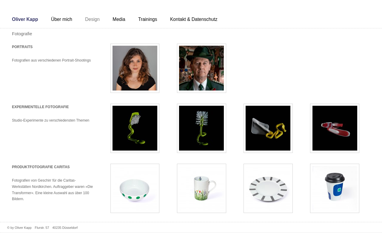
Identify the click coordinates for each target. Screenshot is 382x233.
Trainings (147, 19)
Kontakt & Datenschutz (194, 19)
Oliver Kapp (25, 19)
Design (92, 19)
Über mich (61, 19)
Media (119, 19)
